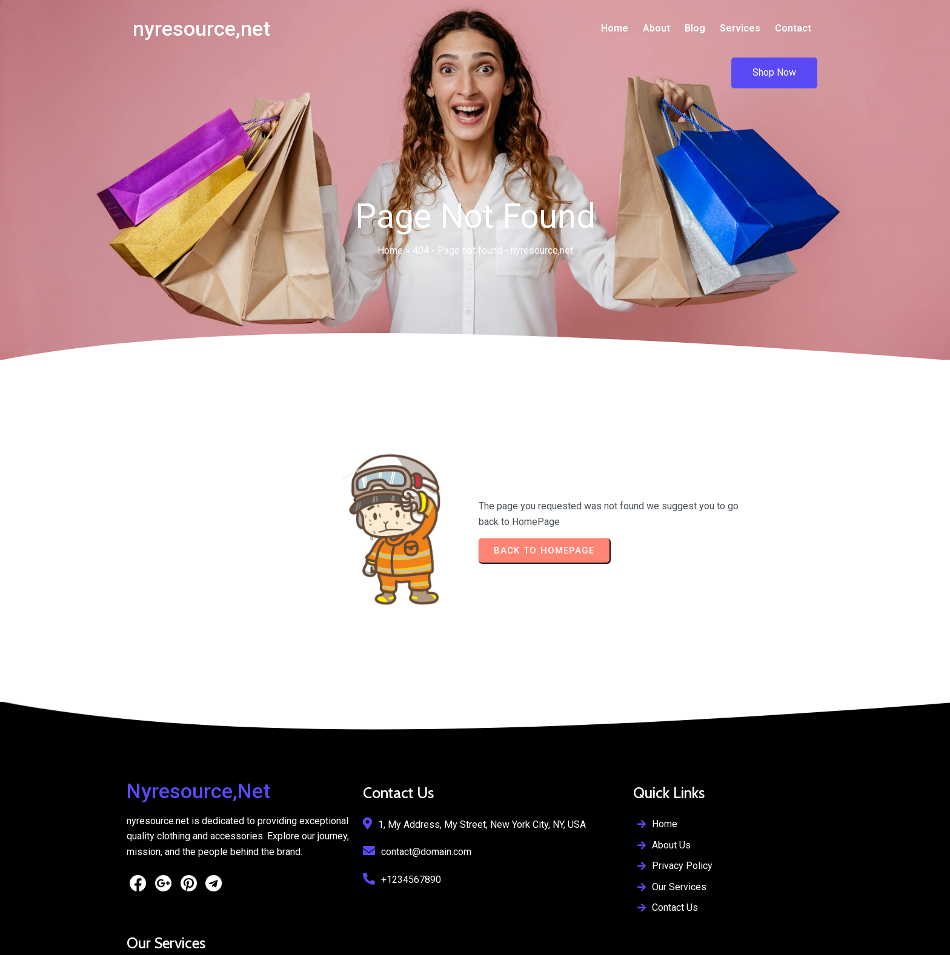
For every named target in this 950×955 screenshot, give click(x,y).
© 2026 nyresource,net (175, 937)
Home (390, 210)
